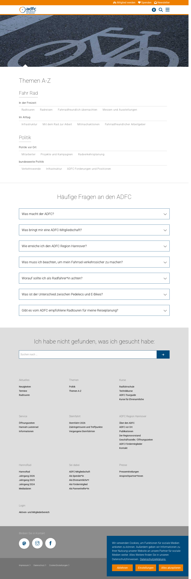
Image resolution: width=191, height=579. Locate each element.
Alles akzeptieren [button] (171, 567)
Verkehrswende (31, 168)
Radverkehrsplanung (91, 154)
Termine (23, 391)
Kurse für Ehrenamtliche (131, 399)
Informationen (26, 431)
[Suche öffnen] (161, 10)
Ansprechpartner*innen (131, 476)
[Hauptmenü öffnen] (168, 9)
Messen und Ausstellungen (120, 109)
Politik (25, 137)
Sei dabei (74, 465)
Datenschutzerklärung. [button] (153, 559)
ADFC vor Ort (126, 427)
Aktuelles (24, 380)
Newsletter (162, 2)
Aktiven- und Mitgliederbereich (34, 512)
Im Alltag (24, 117)
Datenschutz (40, 565)
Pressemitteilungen (129, 472)
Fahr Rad (28, 93)
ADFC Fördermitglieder (130, 444)
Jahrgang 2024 (27, 484)
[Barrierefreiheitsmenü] (154, 10)
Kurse (122, 380)
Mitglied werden (124, 2)
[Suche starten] (163, 354)
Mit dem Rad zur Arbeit (57, 124)
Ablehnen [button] (122, 567)
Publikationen (126, 431)
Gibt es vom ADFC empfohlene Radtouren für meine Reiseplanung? (70, 310)
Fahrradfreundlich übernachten (77, 109)
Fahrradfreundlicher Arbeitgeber (125, 124)
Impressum (25, 565)
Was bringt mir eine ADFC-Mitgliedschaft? (52, 230)
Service (23, 416)
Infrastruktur (29, 124)
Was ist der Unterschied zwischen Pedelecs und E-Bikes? (62, 294)
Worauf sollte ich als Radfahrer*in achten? (52, 278)
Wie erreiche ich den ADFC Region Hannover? (54, 246)
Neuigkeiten (25, 386)
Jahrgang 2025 (27, 480)
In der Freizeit (27, 102)
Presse (123, 465)
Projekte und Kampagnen (57, 154)
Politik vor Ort (28, 147)
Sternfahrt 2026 (77, 423)
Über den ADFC (127, 423)
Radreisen (46, 109)
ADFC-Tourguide (127, 395)
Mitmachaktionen (88, 124)
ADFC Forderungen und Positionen (89, 168)
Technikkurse (126, 391)
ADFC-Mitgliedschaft (79, 472)
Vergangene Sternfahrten (82, 431)
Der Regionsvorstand (130, 435)
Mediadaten (25, 488)
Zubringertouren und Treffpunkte (85, 427)
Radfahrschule (126, 386)
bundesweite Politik (31, 161)
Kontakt (123, 448)
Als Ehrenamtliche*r (79, 480)
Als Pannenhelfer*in (79, 488)
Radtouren (28, 109)
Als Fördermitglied (78, 484)
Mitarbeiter (29, 154)
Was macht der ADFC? (38, 214)
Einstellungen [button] (146, 567)
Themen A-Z (75, 391)
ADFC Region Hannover (132, 416)
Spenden (145, 2)
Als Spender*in (76, 476)
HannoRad (25, 465)
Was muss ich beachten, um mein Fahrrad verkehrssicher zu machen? (72, 262)
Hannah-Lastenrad (28, 427)
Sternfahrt (74, 416)
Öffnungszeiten (27, 423)
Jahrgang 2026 (27, 476)
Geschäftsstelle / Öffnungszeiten (136, 440)
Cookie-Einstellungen (59, 565)
